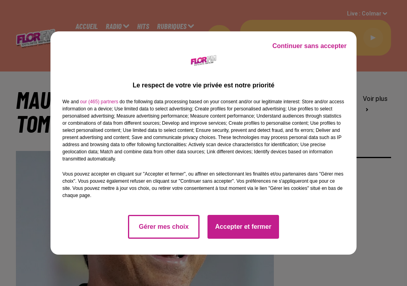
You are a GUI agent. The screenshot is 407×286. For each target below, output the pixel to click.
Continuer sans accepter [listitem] (309, 46)
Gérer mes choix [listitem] (163, 226)
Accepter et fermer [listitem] (243, 226)
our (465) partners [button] (99, 101)
